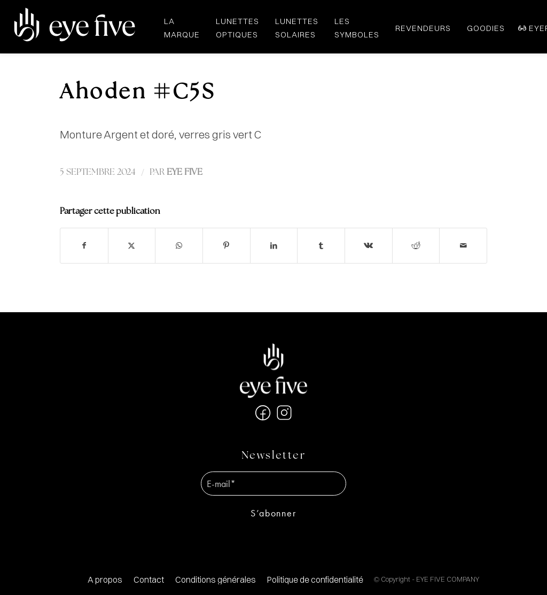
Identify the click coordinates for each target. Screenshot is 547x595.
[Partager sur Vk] (368, 245)
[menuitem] (105, 580)
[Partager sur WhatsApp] (178, 245)
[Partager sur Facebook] (84, 245)
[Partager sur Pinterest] (226, 245)
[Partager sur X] (131, 245)
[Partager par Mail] (463, 245)
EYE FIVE (184, 172)
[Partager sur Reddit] (416, 245)
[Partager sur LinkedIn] (274, 245)
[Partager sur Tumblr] (321, 245)
